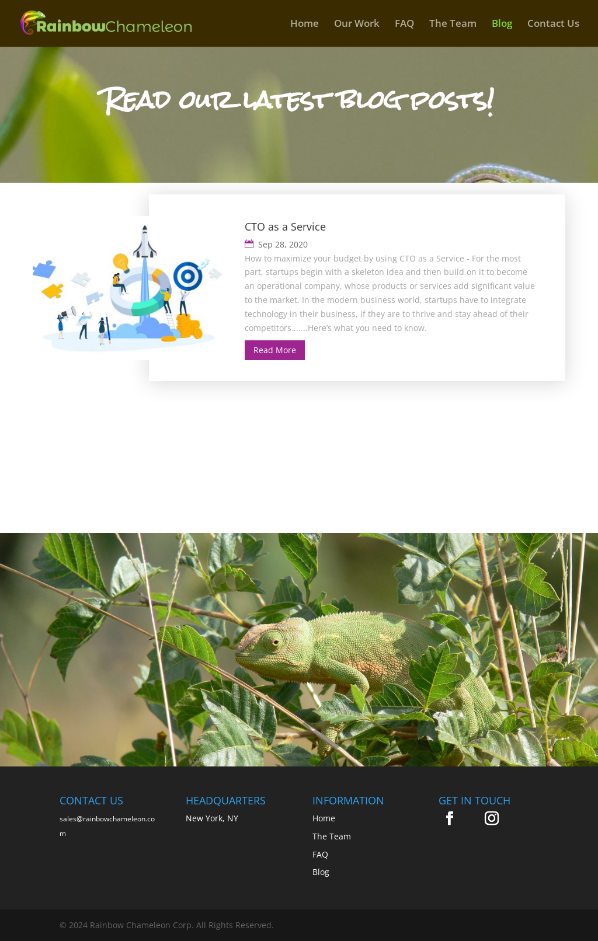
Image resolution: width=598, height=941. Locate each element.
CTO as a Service (285, 226)
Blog (502, 24)
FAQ (404, 24)
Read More (274, 350)
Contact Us (553, 24)
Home (304, 24)
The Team (453, 24)
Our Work (357, 24)
